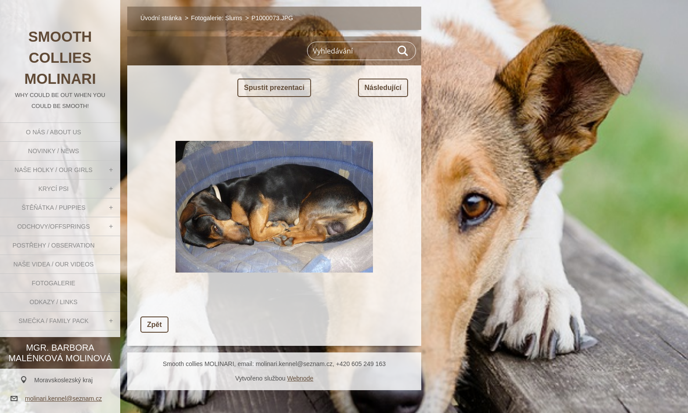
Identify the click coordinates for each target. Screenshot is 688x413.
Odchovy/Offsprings (53, 226)
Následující (383, 87)
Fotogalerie (53, 283)
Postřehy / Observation (53, 245)
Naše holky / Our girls (53, 169)
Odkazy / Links (53, 301)
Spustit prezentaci (274, 87)
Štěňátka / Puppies (54, 207)
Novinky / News (53, 150)
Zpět (154, 324)
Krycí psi (54, 188)
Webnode (300, 378)
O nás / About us (53, 132)
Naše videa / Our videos (54, 264)
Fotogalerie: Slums (216, 18)
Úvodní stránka (161, 18)
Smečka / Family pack (53, 320)
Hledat (403, 50)
